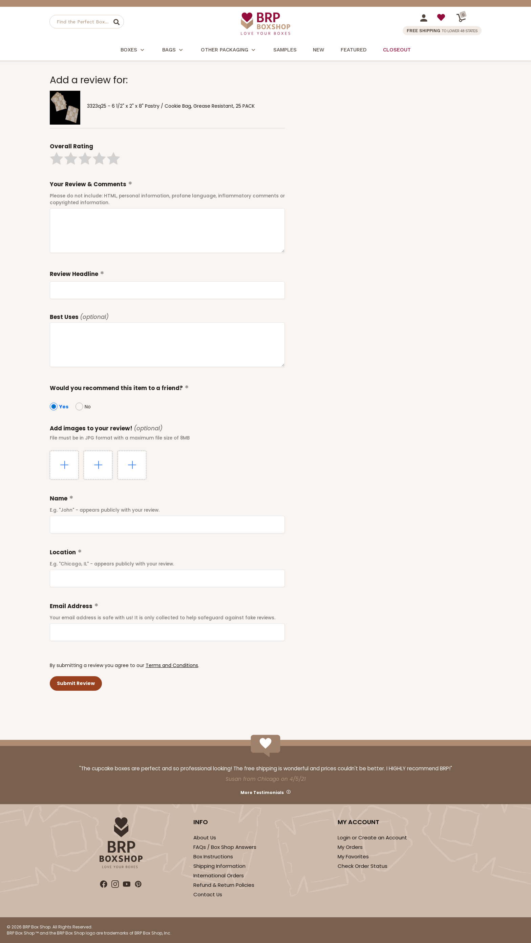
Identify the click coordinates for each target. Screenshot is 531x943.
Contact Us (207, 894)
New (318, 50)
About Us (204, 837)
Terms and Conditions (172, 665)
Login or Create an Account (372, 837)
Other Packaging (229, 51)
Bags (173, 51)
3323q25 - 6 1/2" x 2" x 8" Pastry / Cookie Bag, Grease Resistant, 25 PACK (171, 106)
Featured (354, 50)
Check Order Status (362, 866)
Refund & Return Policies (223, 884)
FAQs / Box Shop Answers (224, 847)
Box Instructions (213, 856)
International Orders (218, 875)
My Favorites (353, 856)
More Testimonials (262, 792)
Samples (285, 50)
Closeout (397, 50)
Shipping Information (219, 866)
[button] (56, 158)
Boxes (133, 51)
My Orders (350, 847)
